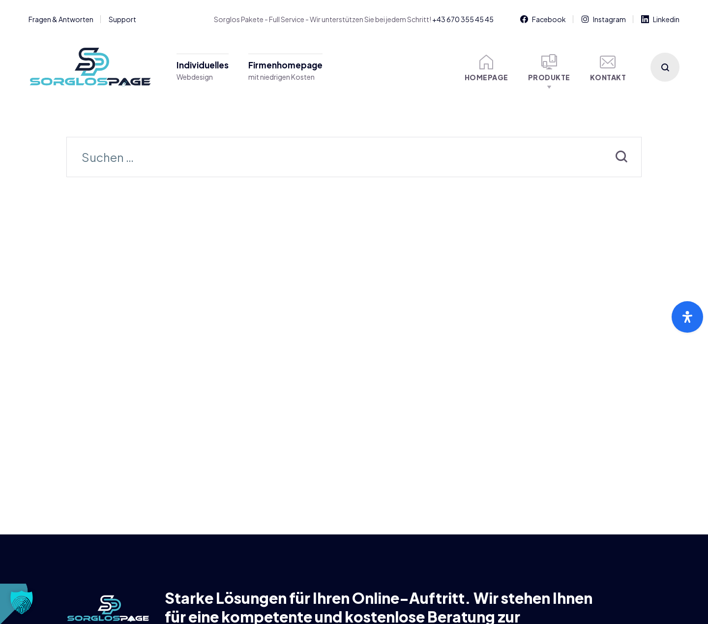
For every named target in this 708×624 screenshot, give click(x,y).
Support (122, 19)
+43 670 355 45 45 (463, 19)
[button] (21, 602)
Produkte (549, 68)
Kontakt (608, 68)
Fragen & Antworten (61, 19)
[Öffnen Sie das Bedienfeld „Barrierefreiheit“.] (687, 317)
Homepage (486, 68)
